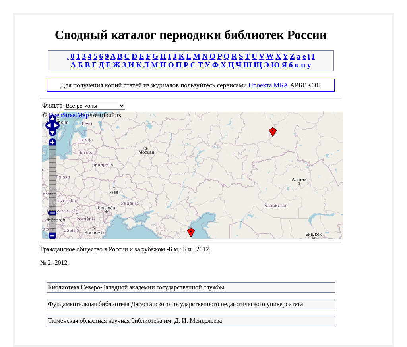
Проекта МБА (268, 85)
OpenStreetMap (68, 115)
